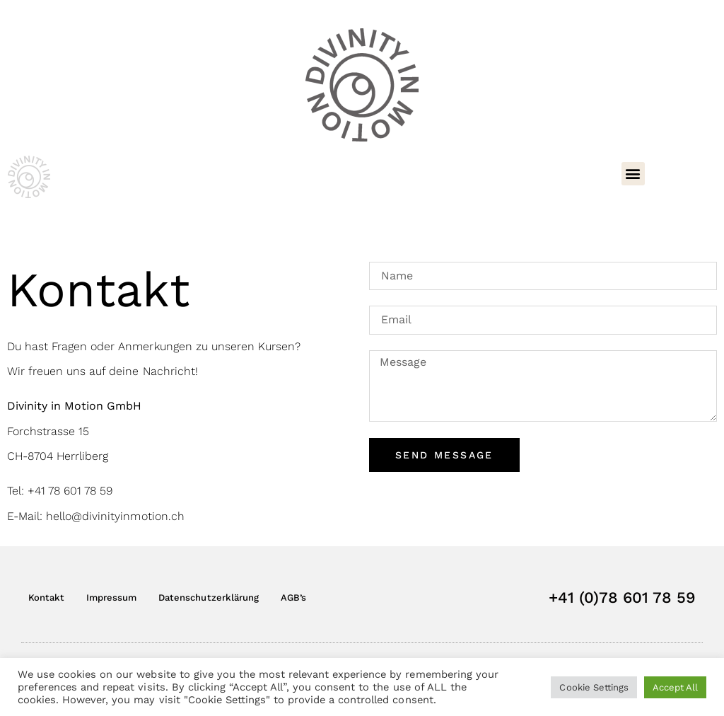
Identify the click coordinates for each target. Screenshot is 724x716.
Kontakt (46, 597)
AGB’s (293, 597)
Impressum (111, 597)
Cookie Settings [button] (593, 687)
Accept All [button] (675, 687)
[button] (633, 173)
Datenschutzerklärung (208, 597)
